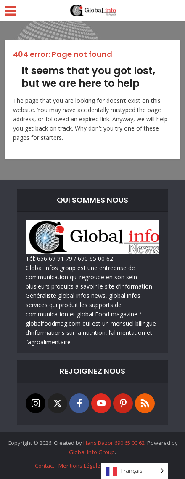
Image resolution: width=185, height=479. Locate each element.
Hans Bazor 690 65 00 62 (114, 443)
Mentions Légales (80, 465)
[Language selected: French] (134, 471)
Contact (44, 465)
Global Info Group (92, 452)
